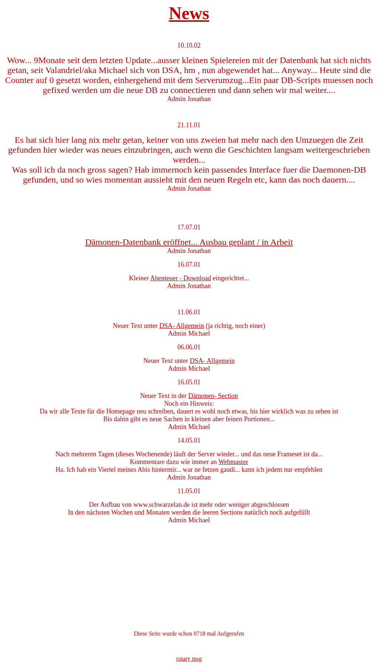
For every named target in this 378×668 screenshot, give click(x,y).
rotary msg (189, 658)
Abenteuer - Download (180, 278)
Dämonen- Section (213, 395)
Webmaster (233, 461)
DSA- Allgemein (181, 325)
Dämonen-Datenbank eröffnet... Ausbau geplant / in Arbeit (189, 242)
